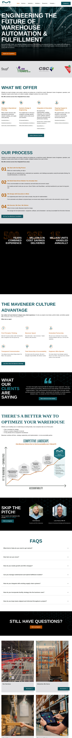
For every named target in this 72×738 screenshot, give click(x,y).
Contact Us (65, 3)
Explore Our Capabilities (9, 53)
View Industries (63, 703)
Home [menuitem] (18, 3)
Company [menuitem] (52, 3)
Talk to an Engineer (8, 523)
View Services (29, 703)
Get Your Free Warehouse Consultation (13, 217)
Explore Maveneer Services (36, 136)
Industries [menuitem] (30, 3)
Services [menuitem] (23, 3)
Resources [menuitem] (44, 3)
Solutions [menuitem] (37, 3)
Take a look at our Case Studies (47, 400)
